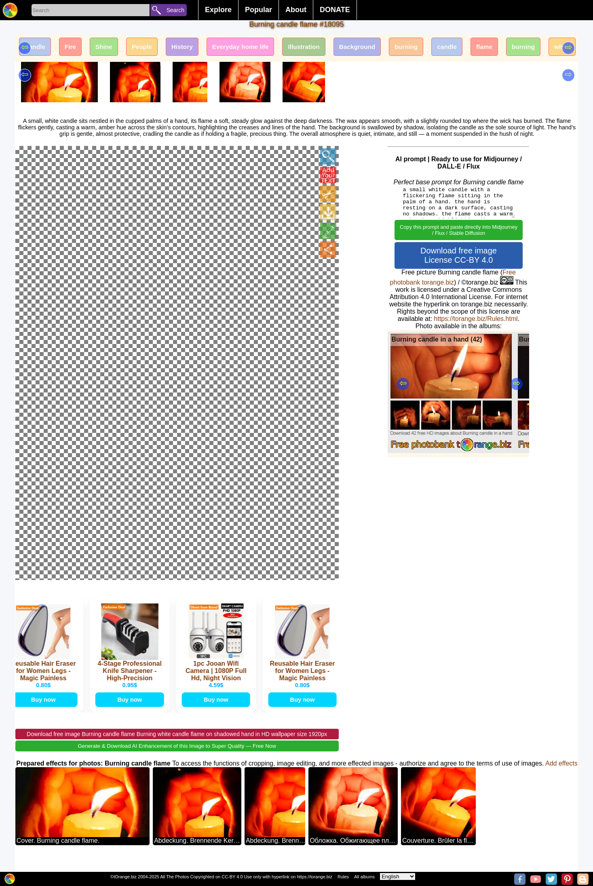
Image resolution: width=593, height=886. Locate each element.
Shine (109, 47)
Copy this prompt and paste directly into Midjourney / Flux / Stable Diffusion (458, 230)
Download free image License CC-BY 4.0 (458, 255)
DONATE (335, 10)
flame (512, 47)
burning (430, 47)
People (149, 47)
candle (473, 47)
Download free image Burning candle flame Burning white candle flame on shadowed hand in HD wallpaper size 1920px (177, 744)
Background (378, 47)
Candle (36, 47)
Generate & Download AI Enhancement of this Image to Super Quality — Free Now (177, 756)
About (295, 10)
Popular (258, 10)
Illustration (321, 47)
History (192, 47)
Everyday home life (254, 47)
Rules (343, 876)
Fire (74, 47)
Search (175, 10)
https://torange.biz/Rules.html (476, 318)
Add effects (561, 773)
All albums (364, 876)
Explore (218, 10)
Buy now (44, 708)
